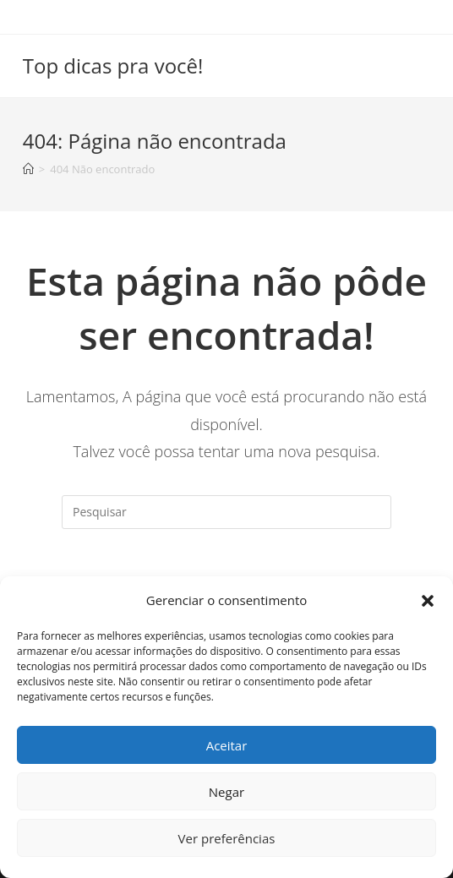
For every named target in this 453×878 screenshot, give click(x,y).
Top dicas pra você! (113, 65)
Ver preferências (227, 838)
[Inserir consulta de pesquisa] (226, 512)
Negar (226, 791)
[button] (427, 600)
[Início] (28, 169)
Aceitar (227, 745)
